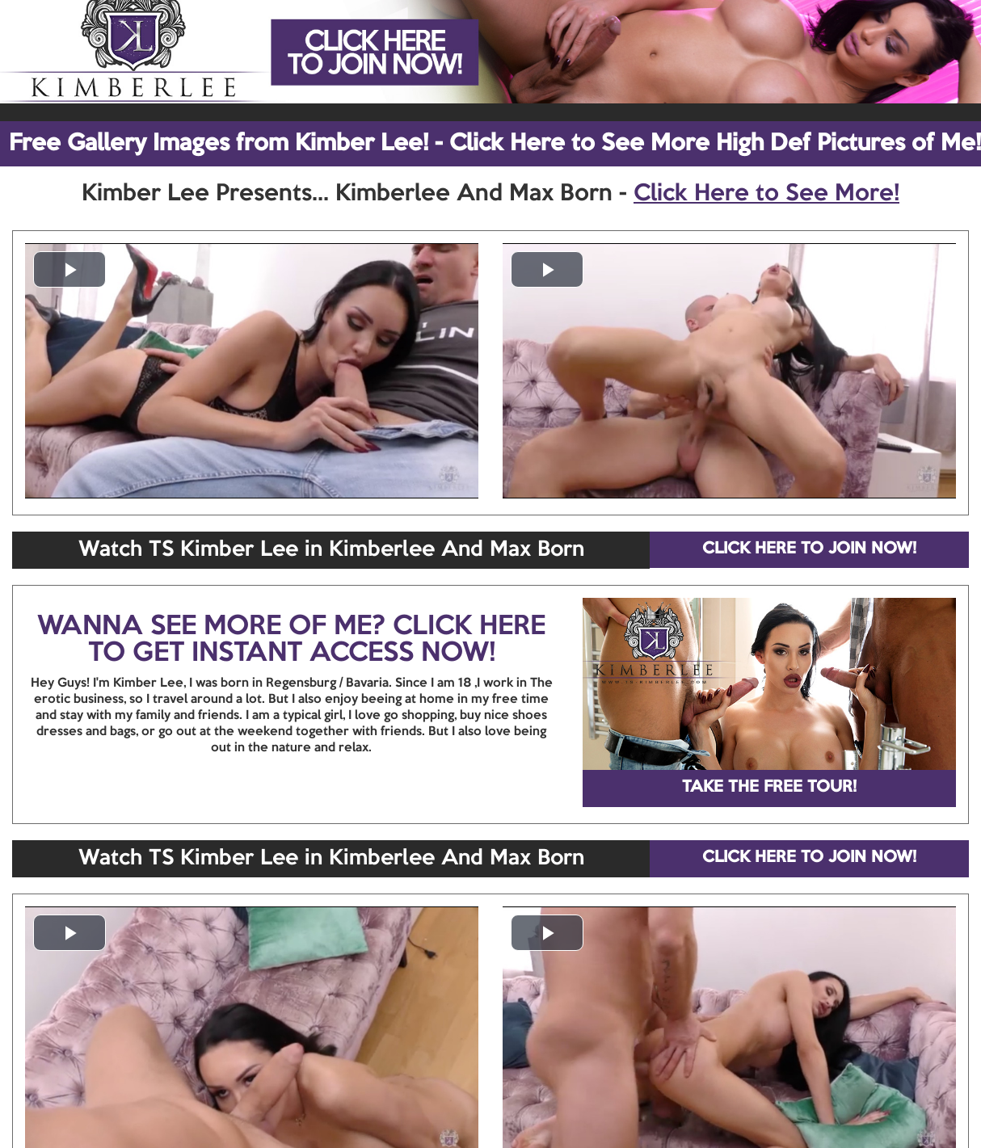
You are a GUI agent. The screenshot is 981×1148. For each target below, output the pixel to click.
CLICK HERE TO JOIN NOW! (809, 549)
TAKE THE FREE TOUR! (769, 787)
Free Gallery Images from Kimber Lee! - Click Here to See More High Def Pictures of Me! (495, 143)
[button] (69, 269)
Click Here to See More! (766, 193)
